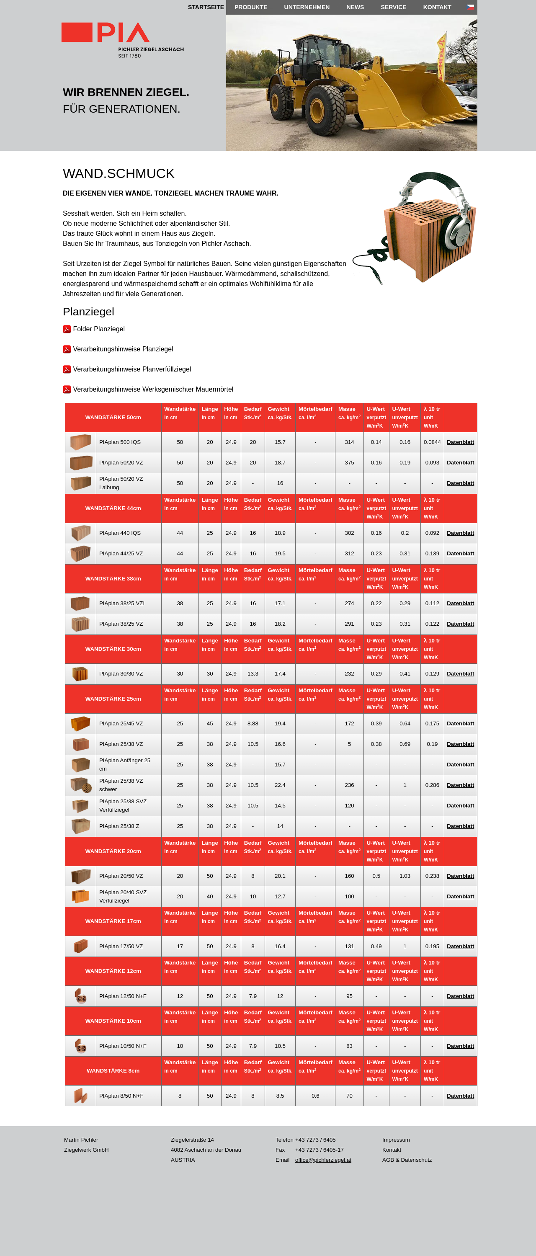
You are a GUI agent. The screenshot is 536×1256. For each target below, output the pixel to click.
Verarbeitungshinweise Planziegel (118, 349)
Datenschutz (416, 1160)
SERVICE (393, 7)
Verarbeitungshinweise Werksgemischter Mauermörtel (148, 389)
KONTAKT (437, 7)
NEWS (355, 7)
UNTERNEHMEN (307, 7)
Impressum (396, 1140)
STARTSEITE (206, 7)
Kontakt (391, 1150)
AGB (388, 1160)
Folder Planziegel (94, 329)
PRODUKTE (251, 7)
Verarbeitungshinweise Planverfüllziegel (127, 369)
